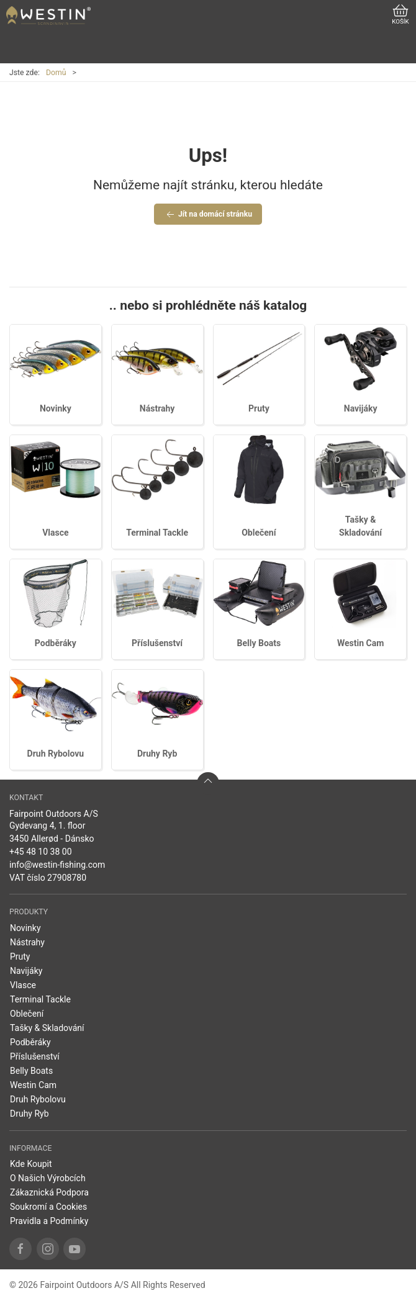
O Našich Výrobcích (48, 1178)
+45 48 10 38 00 (40, 852)
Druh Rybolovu (55, 754)
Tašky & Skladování (47, 1028)
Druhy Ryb (157, 754)
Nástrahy (157, 408)
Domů (56, 72)
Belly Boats (259, 643)
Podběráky (55, 643)
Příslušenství (157, 643)
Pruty (258, 408)
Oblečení (259, 533)
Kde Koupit (31, 1164)
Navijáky (361, 408)
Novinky (55, 408)
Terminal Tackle (157, 533)
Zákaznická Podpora (49, 1192)
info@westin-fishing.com (57, 865)
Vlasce (55, 533)
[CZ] (48, 15)
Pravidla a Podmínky (49, 1221)
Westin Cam (360, 643)
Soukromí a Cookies (48, 1207)
